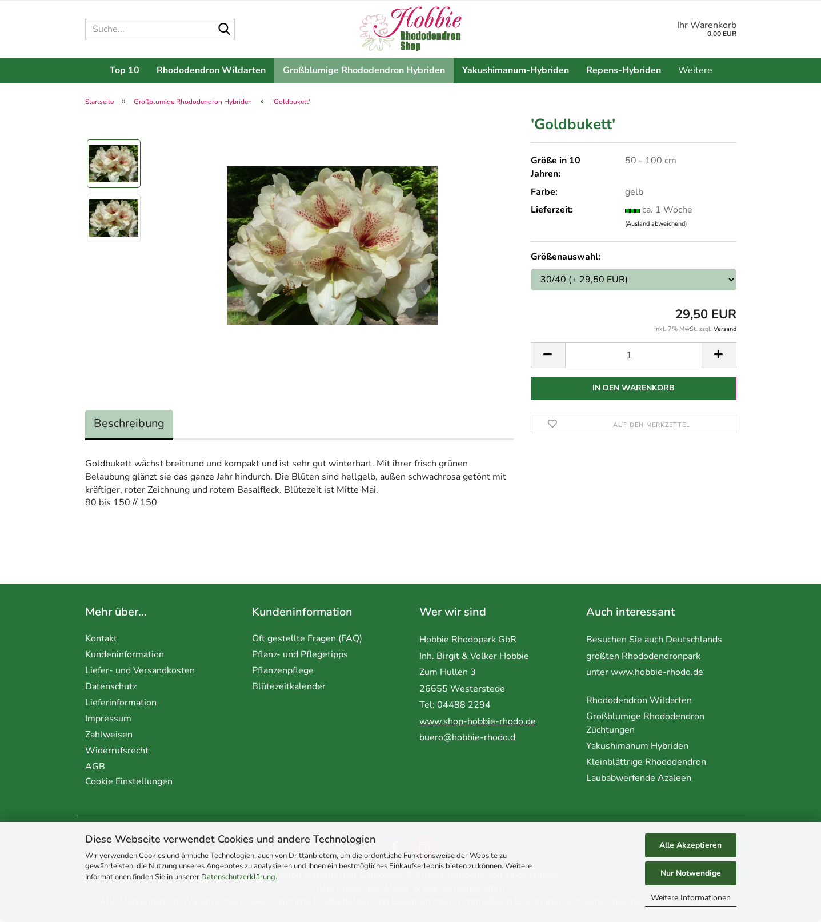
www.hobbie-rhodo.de (657, 672)
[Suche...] (224, 29)
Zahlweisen (109, 734)
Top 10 (124, 70)
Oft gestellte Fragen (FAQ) (307, 638)
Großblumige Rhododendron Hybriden (364, 70)
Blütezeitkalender (289, 686)
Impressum (108, 718)
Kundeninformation (124, 654)
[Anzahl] (633, 355)
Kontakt (101, 638)
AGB (95, 766)
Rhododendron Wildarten (211, 70)
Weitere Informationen (691, 897)
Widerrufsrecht (117, 750)
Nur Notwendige (690, 873)
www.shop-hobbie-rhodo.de (477, 721)
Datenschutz (111, 686)
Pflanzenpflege (283, 670)
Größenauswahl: (565, 256)
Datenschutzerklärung (238, 877)
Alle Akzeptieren (690, 845)
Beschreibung (129, 423)
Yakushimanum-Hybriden (515, 70)
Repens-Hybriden (623, 70)
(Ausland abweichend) (656, 223)
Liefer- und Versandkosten (140, 670)
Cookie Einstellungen (129, 781)
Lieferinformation (121, 702)
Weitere (695, 70)
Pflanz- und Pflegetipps (300, 654)
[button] (548, 355)
